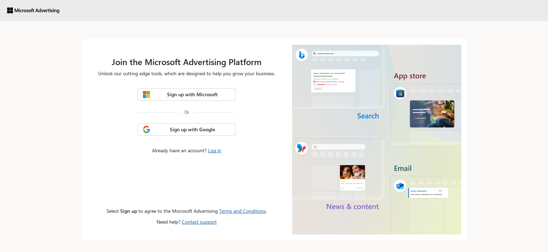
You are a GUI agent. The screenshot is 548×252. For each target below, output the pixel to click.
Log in (214, 150)
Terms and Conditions (242, 211)
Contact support (199, 221)
